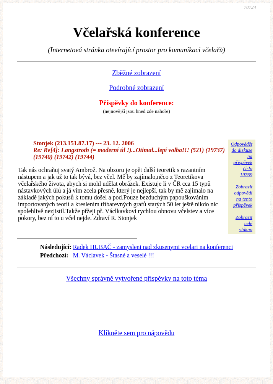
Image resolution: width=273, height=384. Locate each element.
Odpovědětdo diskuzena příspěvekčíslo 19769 (241, 159)
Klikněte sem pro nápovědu (136, 333)
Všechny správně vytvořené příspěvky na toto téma (136, 278)
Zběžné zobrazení (136, 73)
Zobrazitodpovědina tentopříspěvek (242, 196)
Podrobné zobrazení (136, 88)
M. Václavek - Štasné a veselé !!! (113, 255)
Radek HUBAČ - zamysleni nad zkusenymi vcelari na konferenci (153, 247)
